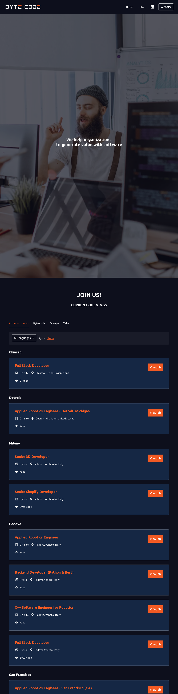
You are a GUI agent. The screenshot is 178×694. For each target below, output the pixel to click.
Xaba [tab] (66, 323)
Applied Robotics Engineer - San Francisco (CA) (53, 688)
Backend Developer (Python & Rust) (44, 572)
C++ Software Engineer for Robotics (44, 607)
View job (155, 367)
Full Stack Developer (32, 366)
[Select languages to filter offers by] (24, 338)
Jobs (141, 7)
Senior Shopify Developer (36, 492)
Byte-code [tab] (39, 323)
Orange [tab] (54, 323)
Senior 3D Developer (32, 457)
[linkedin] (152, 6)
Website (166, 7)
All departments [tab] (19, 323)
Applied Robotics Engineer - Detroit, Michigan (52, 411)
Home (129, 7)
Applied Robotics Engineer (36, 537)
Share (50, 338)
